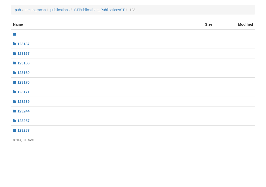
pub (18, 10)
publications (60, 10)
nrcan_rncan (35, 10)
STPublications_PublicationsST (99, 10)
